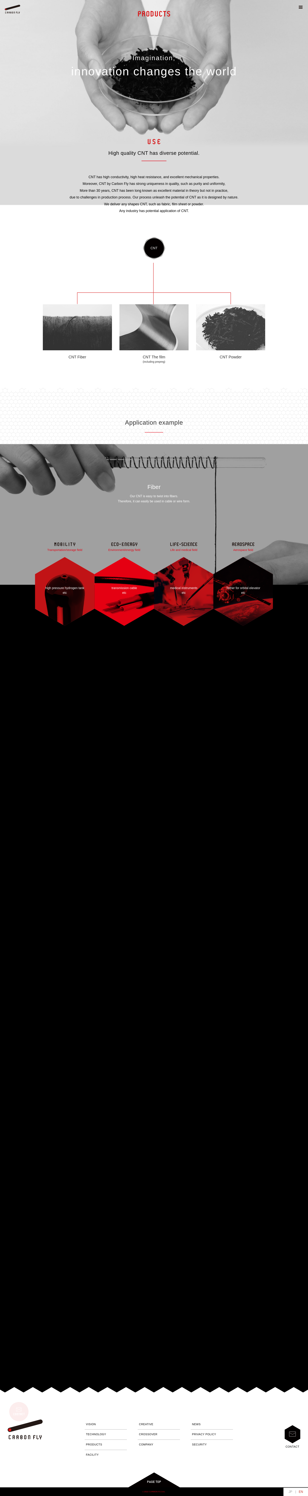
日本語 (290, 1491)
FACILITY (92, 1454)
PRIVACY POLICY (204, 1434)
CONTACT (292, 1436)
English (301, 1491)
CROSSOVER (148, 1434)
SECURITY (199, 1444)
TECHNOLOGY (96, 1434)
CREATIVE (146, 1424)
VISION (91, 1424)
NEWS (196, 1424)
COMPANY (146, 1444)
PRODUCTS (94, 1444)
